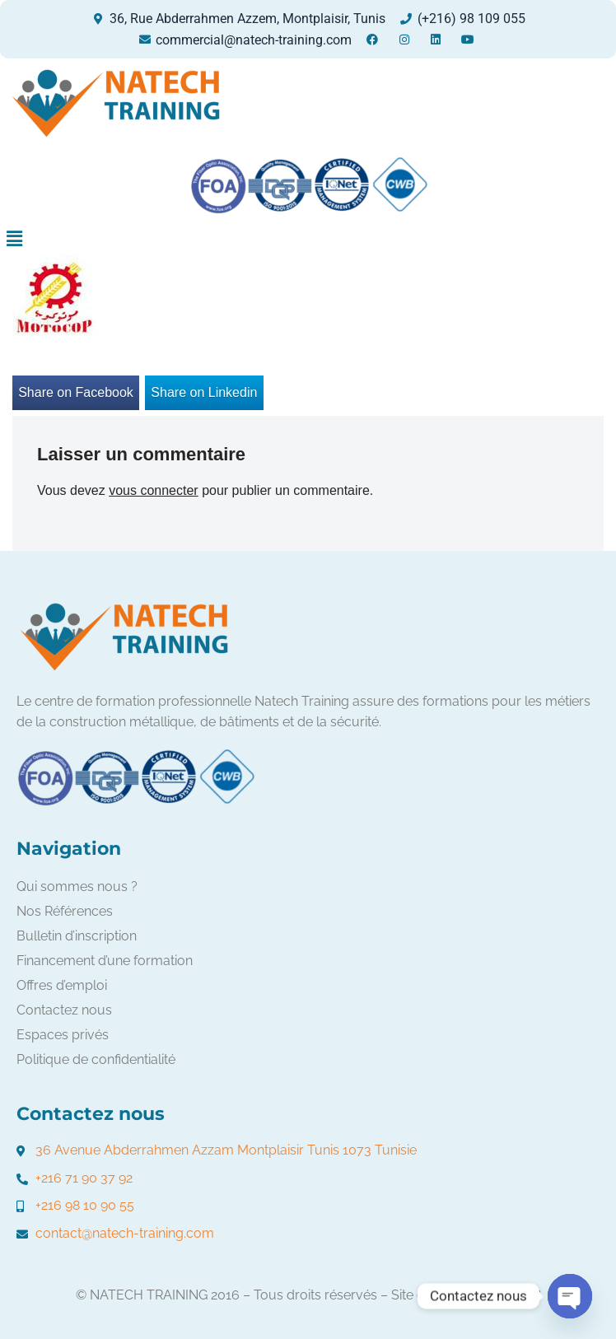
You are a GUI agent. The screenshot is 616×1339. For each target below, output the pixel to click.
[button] (14, 238)
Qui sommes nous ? (77, 886)
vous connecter (153, 490)
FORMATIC (508, 1295)
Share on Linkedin (204, 392)
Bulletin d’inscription (76, 936)
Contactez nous (64, 1010)
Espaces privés (62, 1035)
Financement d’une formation (104, 960)
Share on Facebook (75, 392)
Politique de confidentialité (95, 1059)
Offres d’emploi (61, 985)
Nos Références (64, 911)
